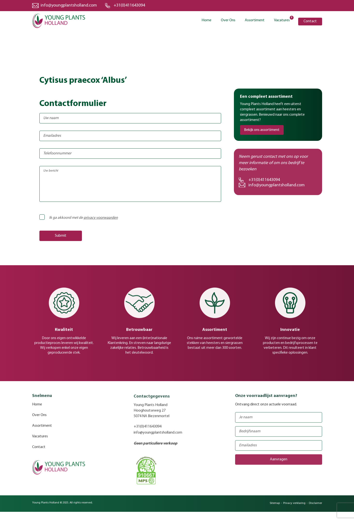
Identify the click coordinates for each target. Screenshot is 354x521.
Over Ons (228, 20)
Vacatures (282, 20)
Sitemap (275, 506)
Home (206, 20)
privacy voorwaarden (101, 218)
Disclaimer (315, 506)
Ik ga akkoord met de (80, 218)
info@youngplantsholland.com (69, 5)
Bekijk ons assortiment (262, 130)
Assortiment (255, 20)
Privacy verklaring (294, 506)
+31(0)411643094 (129, 5)
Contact (310, 21)
